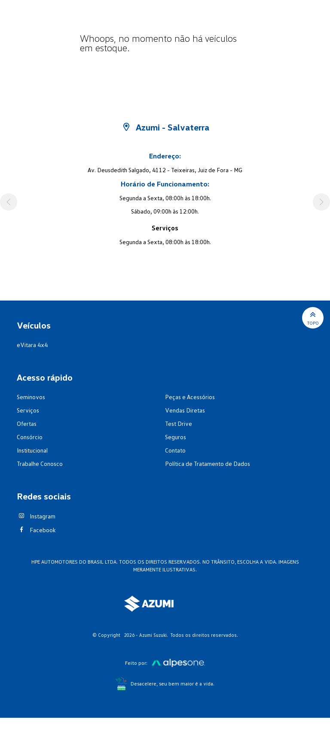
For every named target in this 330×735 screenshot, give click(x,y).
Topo (313, 318)
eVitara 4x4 (32, 344)
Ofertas (27, 423)
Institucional (32, 450)
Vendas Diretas (185, 410)
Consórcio (30, 436)
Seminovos (31, 396)
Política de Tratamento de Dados (207, 463)
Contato (175, 450)
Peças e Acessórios (190, 396)
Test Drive (178, 423)
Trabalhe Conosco (40, 463)
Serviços (28, 410)
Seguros (175, 436)
